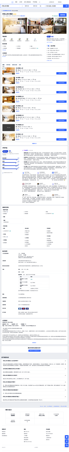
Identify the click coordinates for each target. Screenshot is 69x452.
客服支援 (3, 431)
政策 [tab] (20, 64)
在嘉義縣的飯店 (56, 406)
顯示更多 (4, 56)
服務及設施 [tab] (14, 64)
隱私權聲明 (26, 439)
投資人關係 (48, 431)
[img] (14, 26)
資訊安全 (47, 439)
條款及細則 (26, 437)
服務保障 (3, 433)
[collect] (67, 437)
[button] (39, 2)
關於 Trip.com (26, 431)
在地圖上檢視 (49, 60)
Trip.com (41, 406)
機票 (16, 2)
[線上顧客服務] (67, 445)
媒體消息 (25, 433)
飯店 (45, 406)
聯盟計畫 (47, 435)
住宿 (12, 2)
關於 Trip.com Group (28, 441)
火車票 (20, 2)
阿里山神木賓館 (7, 14)
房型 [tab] (3, 64)
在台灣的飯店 (49, 406)
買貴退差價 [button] (56, 15)
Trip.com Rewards (49, 433)
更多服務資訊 (4, 435)
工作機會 (25, 435)
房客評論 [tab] (8, 64)
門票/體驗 (35, 2)
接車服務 (5, 213)
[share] (67, 441)
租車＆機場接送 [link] (27, 2)
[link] (51, 2)
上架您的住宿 (48, 437)
